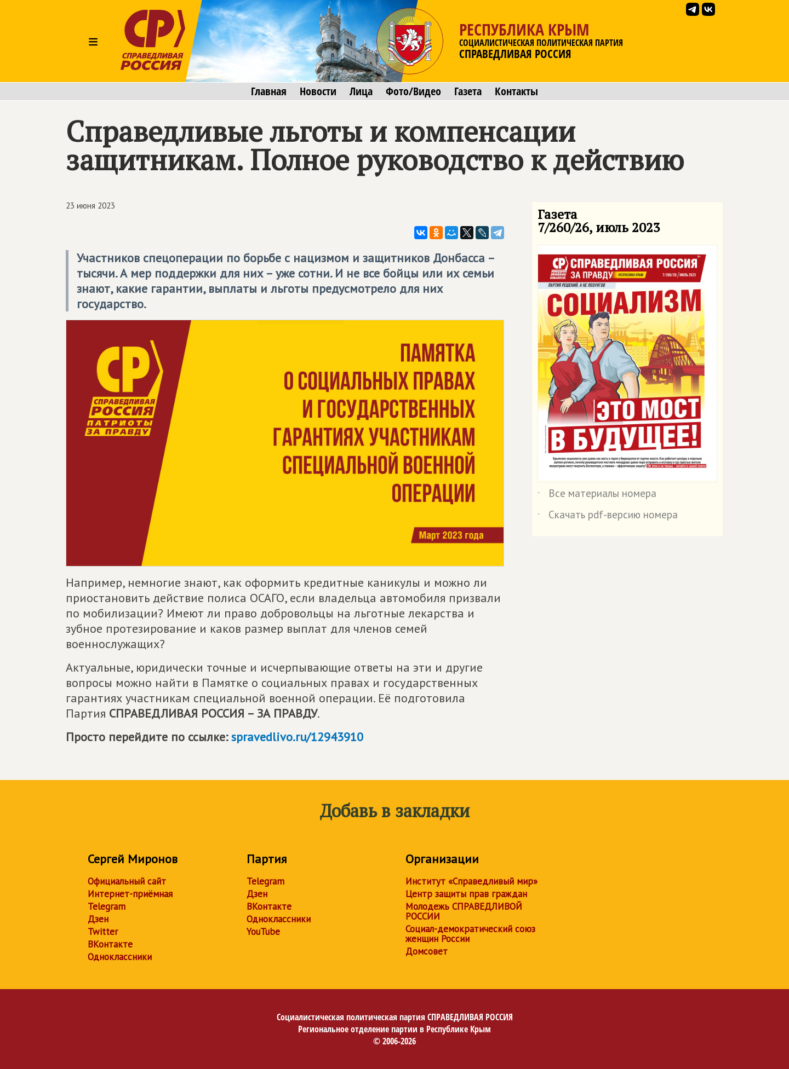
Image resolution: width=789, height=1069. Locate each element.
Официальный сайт (127, 881)
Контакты (516, 91)
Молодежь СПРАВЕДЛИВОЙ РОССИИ (463, 911)
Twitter (103, 932)
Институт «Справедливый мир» (471, 881)
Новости (318, 91)
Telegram (106, 906)
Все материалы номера (597, 495)
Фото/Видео (413, 91)
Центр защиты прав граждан (466, 894)
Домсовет (426, 951)
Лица (361, 91)
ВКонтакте (110, 944)
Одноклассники (120, 957)
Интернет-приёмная (130, 894)
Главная (269, 91)
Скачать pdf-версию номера (608, 517)
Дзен (98, 919)
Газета (468, 91)
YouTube (263, 932)
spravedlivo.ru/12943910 (297, 736)
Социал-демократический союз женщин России (470, 934)
